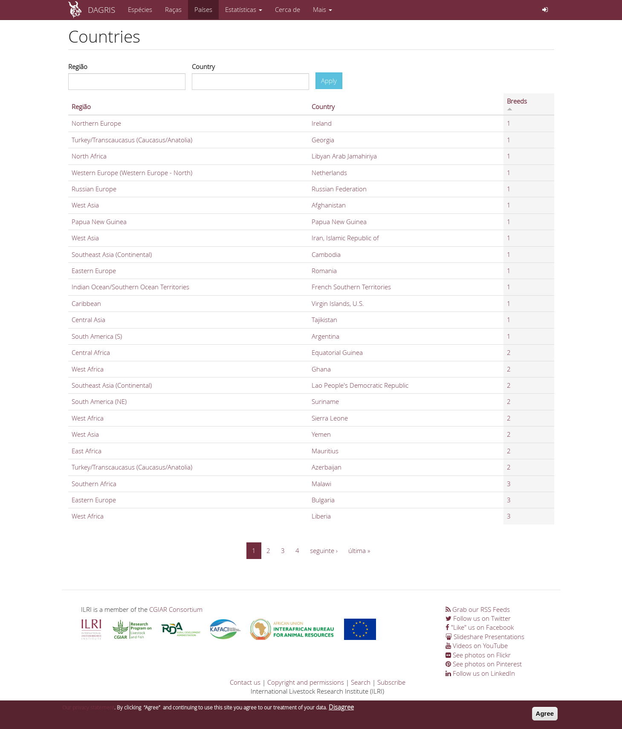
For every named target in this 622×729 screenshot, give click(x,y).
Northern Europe (96, 123)
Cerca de (287, 9)
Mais (322, 9)
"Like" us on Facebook (480, 627)
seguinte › (324, 550)
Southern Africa (94, 483)
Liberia (321, 516)
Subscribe (391, 682)
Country (203, 66)
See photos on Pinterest (484, 664)
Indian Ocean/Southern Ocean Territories (130, 286)
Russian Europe (94, 188)
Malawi (321, 483)
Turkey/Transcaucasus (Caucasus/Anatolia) (132, 139)
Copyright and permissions (305, 682)
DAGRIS (101, 9)
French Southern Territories (351, 286)
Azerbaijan (326, 467)
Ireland (322, 123)
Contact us (245, 682)
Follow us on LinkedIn (480, 673)
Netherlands (329, 172)
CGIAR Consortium (176, 609)
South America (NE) (99, 401)
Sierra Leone (330, 418)
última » (359, 550)
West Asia (85, 205)
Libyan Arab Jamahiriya (344, 156)
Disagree (341, 707)
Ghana (321, 369)
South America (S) (97, 336)
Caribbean (86, 303)
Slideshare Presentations (485, 636)
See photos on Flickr (478, 655)
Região (77, 66)
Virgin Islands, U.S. (338, 303)
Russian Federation (339, 188)
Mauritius (325, 451)
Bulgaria (323, 500)
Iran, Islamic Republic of (345, 237)
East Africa (86, 451)
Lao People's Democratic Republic (360, 385)
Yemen (321, 434)
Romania (324, 270)
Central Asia (88, 319)
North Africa (89, 156)
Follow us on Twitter (478, 618)
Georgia (323, 139)
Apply (329, 80)
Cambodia (326, 254)
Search (360, 682)
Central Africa (91, 352)
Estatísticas (243, 9)
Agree (545, 713)
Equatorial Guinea (337, 352)
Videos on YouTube (477, 645)
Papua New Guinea (99, 221)
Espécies (140, 9)
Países (203, 9)
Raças (173, 9)
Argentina (325, 336)
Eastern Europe (94, 270)
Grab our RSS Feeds (478, 609)
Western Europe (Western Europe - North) (132, 172)
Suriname (325, 401)
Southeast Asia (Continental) (112, 254)
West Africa (88, 369)
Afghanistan (329, 205)
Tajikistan (324, 319)
